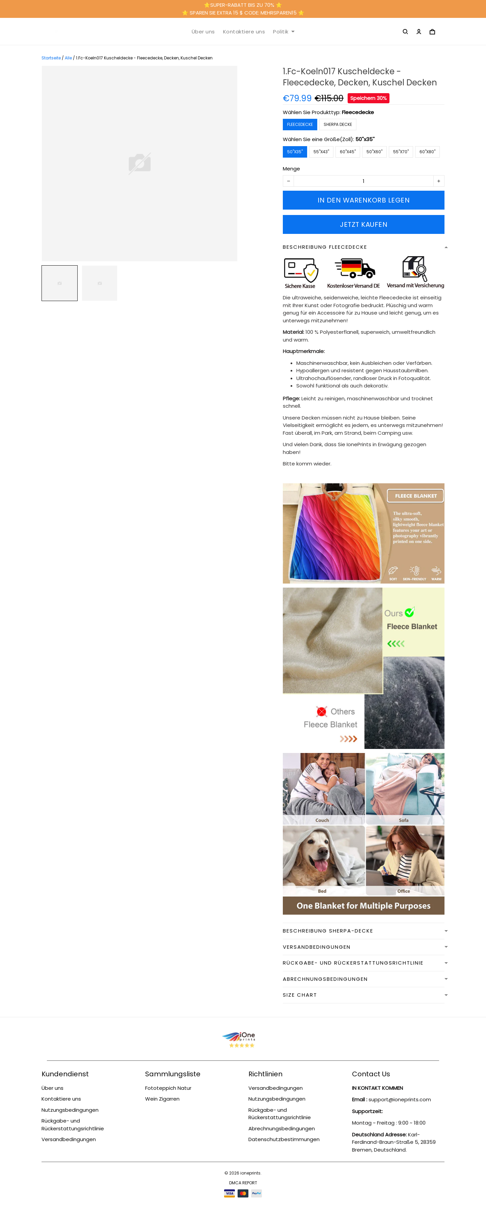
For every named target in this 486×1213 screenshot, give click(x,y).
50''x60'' (374, 152)
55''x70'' (401, 152)
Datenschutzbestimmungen (284, 1139)
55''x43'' (321, 152)
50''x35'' (365, 139)
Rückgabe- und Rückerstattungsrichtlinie (73, 1124)
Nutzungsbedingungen (70, 1109)
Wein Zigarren (162, 1098)
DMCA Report (243, 1183)
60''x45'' (348, 152)
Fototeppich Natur (168, 1087)
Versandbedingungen (69, 1139)
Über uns (203, 31)
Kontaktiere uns (244, 31)
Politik (284, 31)
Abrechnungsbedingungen (281, 1128)
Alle (68, 58)
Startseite (51, 58)
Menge (291, 168)
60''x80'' (427, 152)
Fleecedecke (358, 112)
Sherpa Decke (338, 124)
